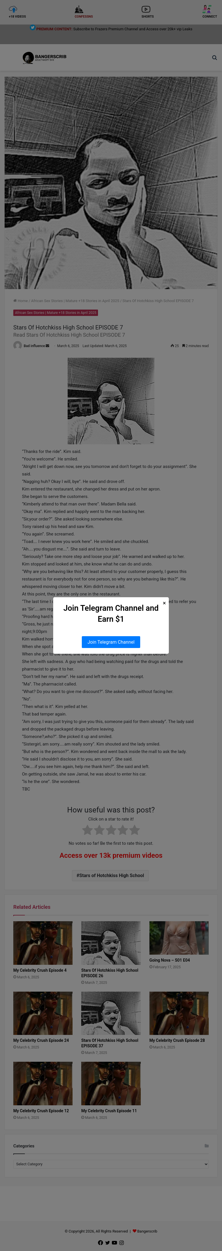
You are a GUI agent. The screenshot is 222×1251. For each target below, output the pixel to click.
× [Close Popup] (164, 603)
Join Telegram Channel (111, 642)
